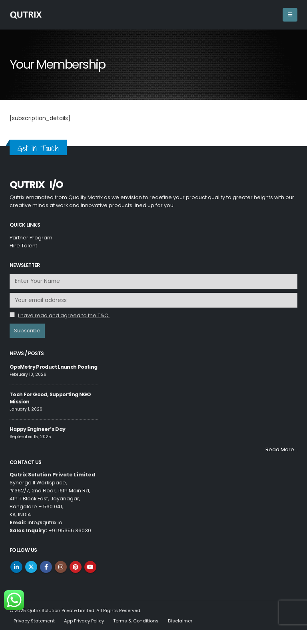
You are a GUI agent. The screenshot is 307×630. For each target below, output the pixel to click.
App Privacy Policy (84, 621)
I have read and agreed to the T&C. (64, 315)
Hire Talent (23, 245)
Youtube (90, 567)
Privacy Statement (34, 621)
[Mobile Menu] (290, 15)
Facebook (46, 567)
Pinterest (76, 567)
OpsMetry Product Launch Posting (53, 366)
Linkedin (16, 567)
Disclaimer (180, 621)
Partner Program (31, 237)
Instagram (61, 567)
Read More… (281, 449)
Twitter (31, 567)
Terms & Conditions (136, 621)
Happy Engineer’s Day (37, 429)
